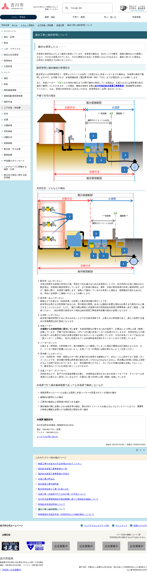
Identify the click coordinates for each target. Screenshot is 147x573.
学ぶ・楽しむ (110, 17)
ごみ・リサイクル (12, 49)
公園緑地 (8, 125)
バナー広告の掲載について (126, 535)
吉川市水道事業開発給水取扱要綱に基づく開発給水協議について (68, 499)
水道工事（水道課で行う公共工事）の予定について (62, 494)
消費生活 (8, 137)
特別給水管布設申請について (51, 504)
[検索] (87, 8)
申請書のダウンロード (14, 161)
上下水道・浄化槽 (45, 25)
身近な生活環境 (11, 54)
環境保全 (8, 60)
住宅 (6, 113)
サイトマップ (121, 525)
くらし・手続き (18, 17)
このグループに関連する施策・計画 (15, 167)
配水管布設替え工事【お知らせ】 (53, 489)
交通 (6, 119)
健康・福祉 (50, 17)
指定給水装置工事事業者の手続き (53, 474)
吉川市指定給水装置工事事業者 (109, 86)
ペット (7, 72)
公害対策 (8, 66)
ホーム (15, 25)
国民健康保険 (10, 90)
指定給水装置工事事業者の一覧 (52, 469)
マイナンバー (10, 31)
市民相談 (8, 131)
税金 (6, 43)
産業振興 (8, 143)
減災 (6, 78)
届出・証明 (9, 37)
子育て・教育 (78, 17)
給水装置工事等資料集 (48, 484)
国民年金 (8, 102)
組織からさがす (140, 525)
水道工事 (60, 25)
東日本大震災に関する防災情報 (15, 176)
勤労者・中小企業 (12, 149)
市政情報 (136, 17)
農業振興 (8, 155)
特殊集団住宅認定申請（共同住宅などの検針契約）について (66, 514)
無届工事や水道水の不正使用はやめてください (60, 463)
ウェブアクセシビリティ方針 (96, 525)
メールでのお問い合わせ (47, 437)
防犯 (6, 84)
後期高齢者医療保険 (13, 96)
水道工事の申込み (46, 479)
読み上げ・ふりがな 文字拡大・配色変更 (137, 8)
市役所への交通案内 (11, 570)
